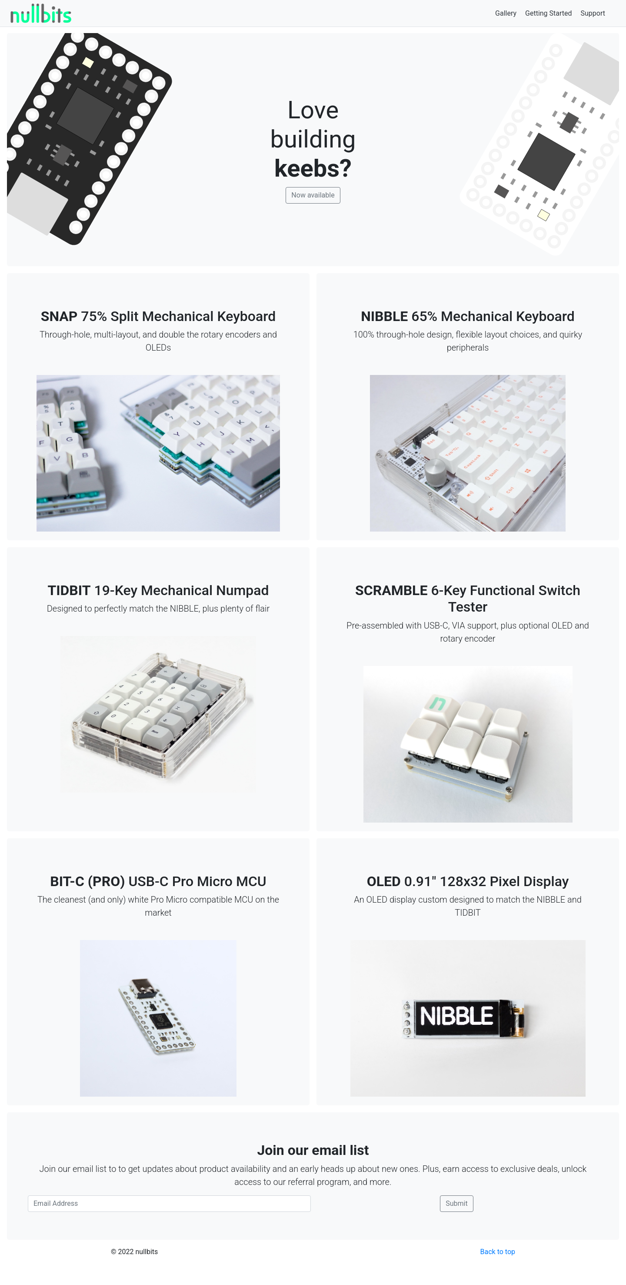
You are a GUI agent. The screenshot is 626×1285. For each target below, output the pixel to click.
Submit (456, 1203)
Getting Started (548, 13)
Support (593, 13)
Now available (312, 195)
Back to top (497, 1252)
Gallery (505, 13)
